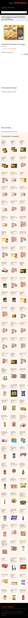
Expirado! (13, 48)
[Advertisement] (14, 70)
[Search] (25, 12)
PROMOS (21, 2)
